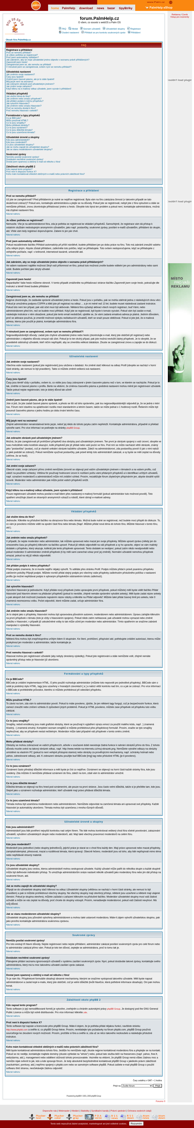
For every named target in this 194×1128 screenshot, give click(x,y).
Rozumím (136, 1123)
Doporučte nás (50, 1111)
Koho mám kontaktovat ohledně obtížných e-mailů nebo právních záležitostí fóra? (45, 174)
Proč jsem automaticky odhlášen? (22, 57)
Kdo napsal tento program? (19, 169)
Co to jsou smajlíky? (16, 123)
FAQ (62, 29)
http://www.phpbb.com (17, 1029)
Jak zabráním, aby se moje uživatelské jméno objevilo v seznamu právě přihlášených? (47, 60)
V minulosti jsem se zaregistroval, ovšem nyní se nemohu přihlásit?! (38, 67)
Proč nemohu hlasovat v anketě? (22, 110)
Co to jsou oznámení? (16, 127)
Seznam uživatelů (90, 29)
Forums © (160, 1101)
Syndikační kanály (100, 1111)
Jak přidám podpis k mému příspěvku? (24, 101)
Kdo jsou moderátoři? (16, 142)
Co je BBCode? (13, 118)
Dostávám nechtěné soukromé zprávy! (24, 159)
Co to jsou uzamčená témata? (20, 132)
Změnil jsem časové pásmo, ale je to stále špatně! (30, 79)
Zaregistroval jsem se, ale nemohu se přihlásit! (28, 64)
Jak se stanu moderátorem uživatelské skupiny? (29, 149)
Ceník (185, 14)
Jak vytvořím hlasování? (17, 103)
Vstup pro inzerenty (179, 17)
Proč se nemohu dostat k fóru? (21, 108)
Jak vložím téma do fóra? (18, 96)
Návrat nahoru (13, 214)
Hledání (75, 1111)
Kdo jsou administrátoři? (17, 140)
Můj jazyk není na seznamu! (19, 81)
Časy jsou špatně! (14, 77)
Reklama (176, 14)
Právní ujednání (118, 1111)
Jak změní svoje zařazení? (19, 86)
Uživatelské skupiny (114, 29)
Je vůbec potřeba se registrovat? (22, 55)
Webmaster (64, 1111)
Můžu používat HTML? (17, 120)
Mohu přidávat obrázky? (17, 125)
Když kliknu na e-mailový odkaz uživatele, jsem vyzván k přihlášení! (38, 88)
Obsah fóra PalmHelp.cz (18, 39)
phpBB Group (73, 428)
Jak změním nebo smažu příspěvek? (24, 98)
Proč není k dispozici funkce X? (21, 171)
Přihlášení (134, 32)
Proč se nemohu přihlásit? (18, 52)
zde (85, 1012)
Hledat (73, 29)
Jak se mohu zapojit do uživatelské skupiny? (27, 147)
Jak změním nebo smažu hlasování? (24, 106)
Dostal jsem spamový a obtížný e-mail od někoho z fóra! (33, 161)
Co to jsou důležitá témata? (19, 130)
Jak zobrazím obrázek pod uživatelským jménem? (30, 84)
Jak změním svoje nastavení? (20, 74)
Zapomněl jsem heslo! (17, 62)
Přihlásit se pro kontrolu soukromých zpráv (103, 32)
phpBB (78, 1096)
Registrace (134, 29)
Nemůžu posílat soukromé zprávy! (22, 157)
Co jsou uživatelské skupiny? (20, 144)
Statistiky (85, 1111)
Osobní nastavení (69, 32)
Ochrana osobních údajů (139, 1111)
